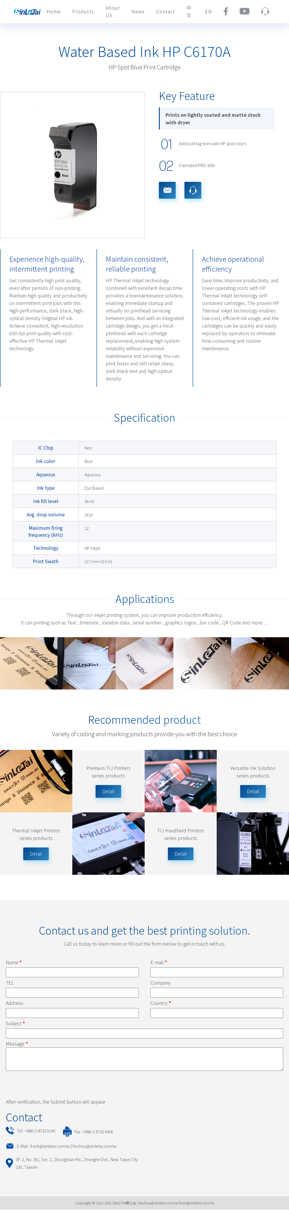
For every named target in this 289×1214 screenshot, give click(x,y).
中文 (188, 11)
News (138, 11)
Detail (36, 853)
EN (208, 11)
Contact (165, 11)
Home (53, 11)
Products (83, 11)
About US (113, 11)
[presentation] (50, 1088)
